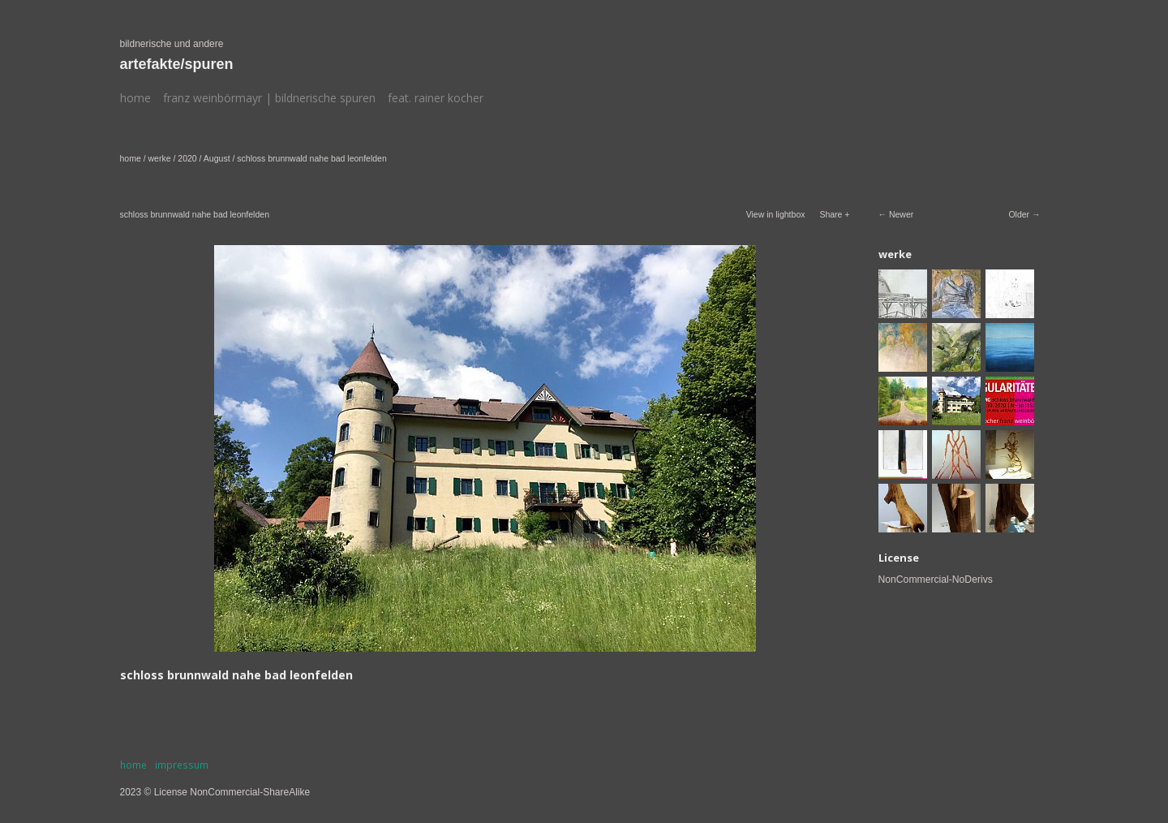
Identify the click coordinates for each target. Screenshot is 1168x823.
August (217, 158)
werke (159, 158)
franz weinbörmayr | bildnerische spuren (269, 98)
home (135, 98)
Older (1018, 214)
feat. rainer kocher (435, 98)
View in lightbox (775, 214)
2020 (187, 158)
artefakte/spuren (177, 64)
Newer (901, 214)
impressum (181, 765)
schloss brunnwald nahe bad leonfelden (311, 158)
